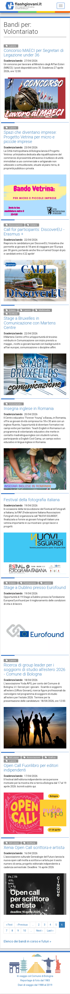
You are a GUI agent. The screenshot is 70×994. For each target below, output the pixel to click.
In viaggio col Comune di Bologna (35, 976)
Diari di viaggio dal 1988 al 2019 (35, 985)
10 (25, 930)
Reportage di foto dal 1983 (35, 980)
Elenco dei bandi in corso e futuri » (27, 941)
